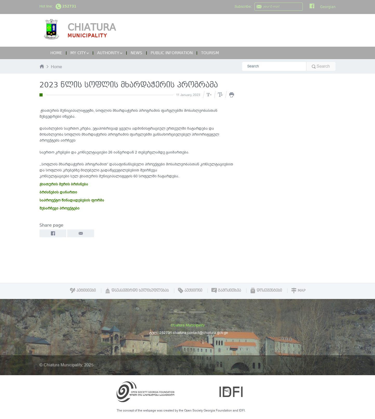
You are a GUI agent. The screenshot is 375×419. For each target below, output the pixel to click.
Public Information (172, 53)
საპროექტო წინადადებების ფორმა (71, 200)
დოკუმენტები (266, 290)
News (136, 53)
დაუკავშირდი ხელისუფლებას (137, 290)
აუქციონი (190, 290)
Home (56, 53)
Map (298, 290)
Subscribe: (243, 6)
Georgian (328, 7)
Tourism (210, 53)
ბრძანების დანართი (58, 192)
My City (79, 53)
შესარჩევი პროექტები (59, 208)
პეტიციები (83, 290)
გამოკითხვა (226, 290)
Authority (109, 53)
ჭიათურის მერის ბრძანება (63, 184)
